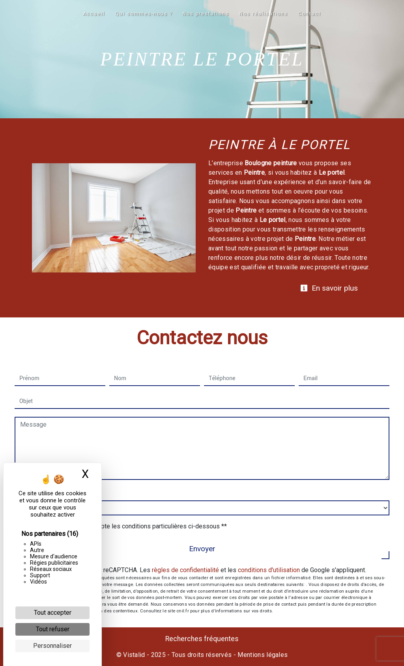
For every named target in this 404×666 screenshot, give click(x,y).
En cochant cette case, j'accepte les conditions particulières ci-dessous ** (124, 526)
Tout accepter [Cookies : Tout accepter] (52, 612)
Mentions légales (262, 655)
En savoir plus (329, 288)
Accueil (94, 14)
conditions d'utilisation (269, 570)
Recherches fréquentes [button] (202, 639)
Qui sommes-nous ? (143, 14)
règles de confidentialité (185, 570)
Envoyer (202, 548)
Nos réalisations (263, 14)
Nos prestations (206, 14)
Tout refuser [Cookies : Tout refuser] (52, 629)
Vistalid (134, 655)
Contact (309, 14)
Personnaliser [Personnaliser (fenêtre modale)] (52, 645)
